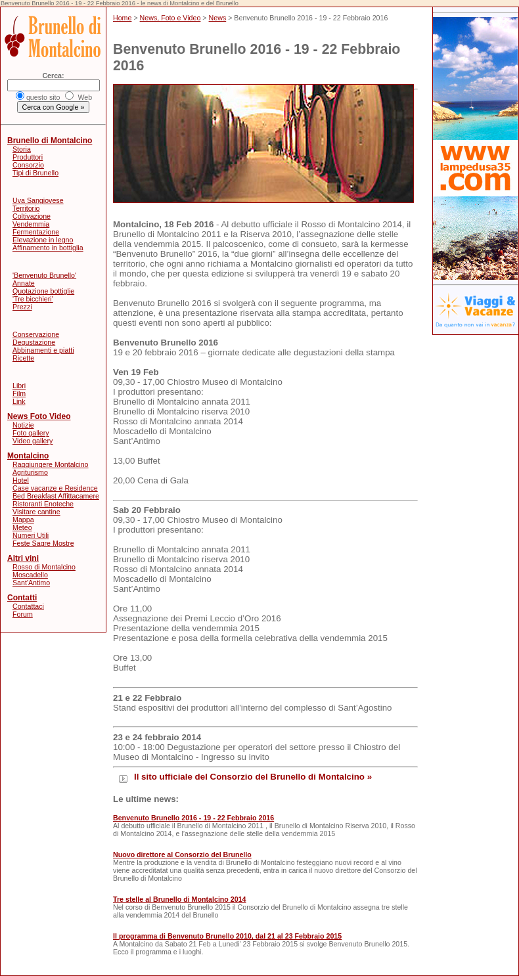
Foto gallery (30, 433)
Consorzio (28, 165)
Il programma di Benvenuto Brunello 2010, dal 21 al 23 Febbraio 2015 (227, 936)
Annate (23, 283)
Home (122, 18)
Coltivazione (31, 216)
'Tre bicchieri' (32, 299)
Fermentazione (35, 232)
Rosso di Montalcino (44, 567)
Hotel (20, 480)
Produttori (27, 157)
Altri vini (23, 558)
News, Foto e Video (170, 18)
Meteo (22, 527)
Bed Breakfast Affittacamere (55, 496)
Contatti (22, 597)
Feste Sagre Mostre (43, 543)
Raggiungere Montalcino (50, 464)
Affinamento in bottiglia (47, 248)
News (218, 18)
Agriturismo (30, 472)
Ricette (23, 358)
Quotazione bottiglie (43, 291)
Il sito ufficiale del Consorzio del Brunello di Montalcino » (253, 777)
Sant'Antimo (31, 583)
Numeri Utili (30, 535)
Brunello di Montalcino (49, 140)
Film (19, 393)
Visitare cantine (36, 512)
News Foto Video (38, 416)
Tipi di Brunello (35, 173)
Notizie (23, 425)
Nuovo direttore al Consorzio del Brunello (182, 854)
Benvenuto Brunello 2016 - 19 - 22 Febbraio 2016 (193, 818)
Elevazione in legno (42, 240)
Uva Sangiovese (38, 200)
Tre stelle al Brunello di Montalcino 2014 (179, 899)
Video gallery (32, 441)
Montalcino (28, 455)
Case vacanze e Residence (55, 488)
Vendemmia (30, 224)
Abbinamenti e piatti (43, 350)
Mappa (23, 519)
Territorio (25, 208)
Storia (21, 149)
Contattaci (28, 606)
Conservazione (35, 334)
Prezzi (22, 307)
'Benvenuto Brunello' (44, 275)
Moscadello (30, 575)
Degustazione (33, 342)
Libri (19, 385)
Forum (22, 614)
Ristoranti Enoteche (43, 504)
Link (19, 401)
